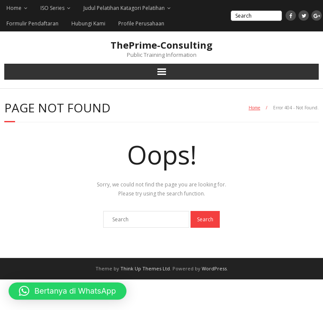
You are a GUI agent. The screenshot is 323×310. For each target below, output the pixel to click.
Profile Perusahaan (141, 23)
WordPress (214, 268)
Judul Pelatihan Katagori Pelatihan (124, 8)
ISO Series (52, 8)
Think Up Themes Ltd (145, 268)
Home (14, 8)
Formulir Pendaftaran (32, 23)
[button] (67, 291)
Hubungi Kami (88, 23)
